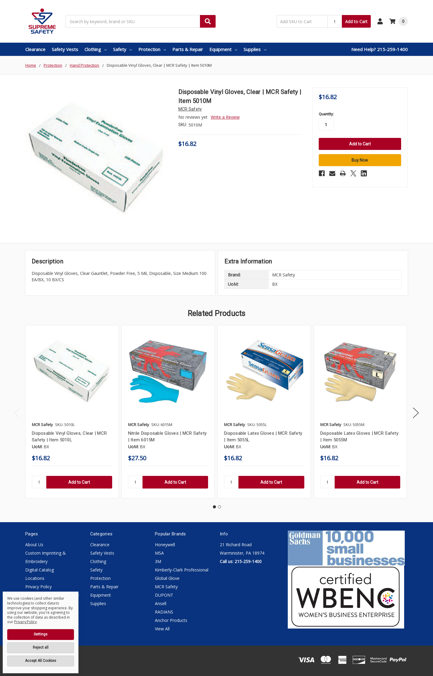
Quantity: (326, 114)
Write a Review (225, 117)
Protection (152, 49)
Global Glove (167, 578)
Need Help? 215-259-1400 (379, 49)
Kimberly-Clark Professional (181, 570)
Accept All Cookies (40, 661)
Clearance (35, 49)
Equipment (223, 49)
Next (416, 413)
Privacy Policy (38, 586)
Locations (35, 578)
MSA (159, 553)
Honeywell (165, 544)
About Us (34, 544)
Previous (17, 413)
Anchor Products (171, 620)
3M (158, 561)
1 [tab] (214, 506)
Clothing (95, 49)
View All (162, 629)
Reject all (40, 647)
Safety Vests (65, 49)
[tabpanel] (71, 411)
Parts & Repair (187, 49)
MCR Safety (166, 586)
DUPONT (164, 595)
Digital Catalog (39, 570)
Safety (122, 49)
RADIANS (164, 612)
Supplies (255, 49)
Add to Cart (356, 21)
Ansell (160, 603)
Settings (41, 634)
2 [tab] (219, 506)
